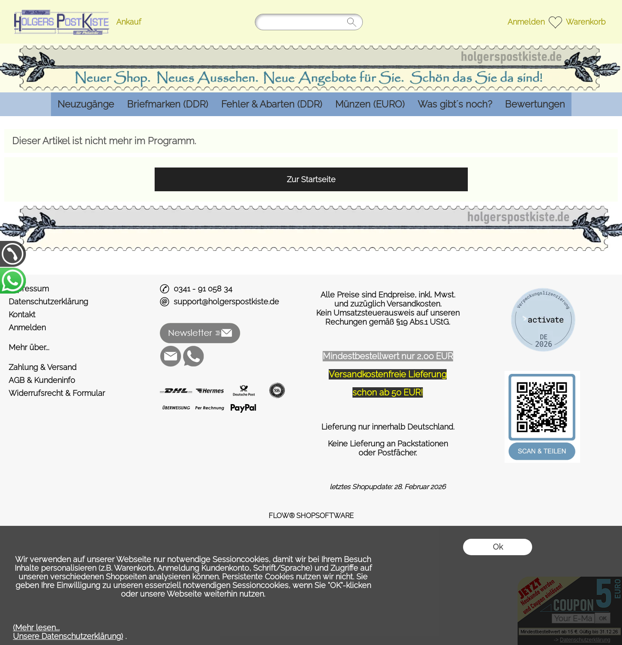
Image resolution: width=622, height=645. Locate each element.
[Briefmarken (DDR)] (168, 104)
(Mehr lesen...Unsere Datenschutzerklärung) (68, 632)
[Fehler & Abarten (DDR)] (272, 104)
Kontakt (22, 314)
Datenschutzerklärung (48, 301)
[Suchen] (309, 22)
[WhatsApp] (193, 356)
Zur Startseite (311, 179)
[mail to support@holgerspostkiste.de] (170, 356)
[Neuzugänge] (86, 104)
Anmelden (526, 21)
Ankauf (128, 21)
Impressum (29, 288)
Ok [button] (498, 546)
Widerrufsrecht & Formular (57, 393)
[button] (200, 333)
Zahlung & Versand (42, 367)
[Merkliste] (555, 21)
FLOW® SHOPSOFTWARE (311, 516)
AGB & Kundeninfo (42, 380)
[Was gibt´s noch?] (454, 104)
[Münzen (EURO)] (370, 104)
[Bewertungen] (534, 104)
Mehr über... (29, 347)
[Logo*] (60, 9)
